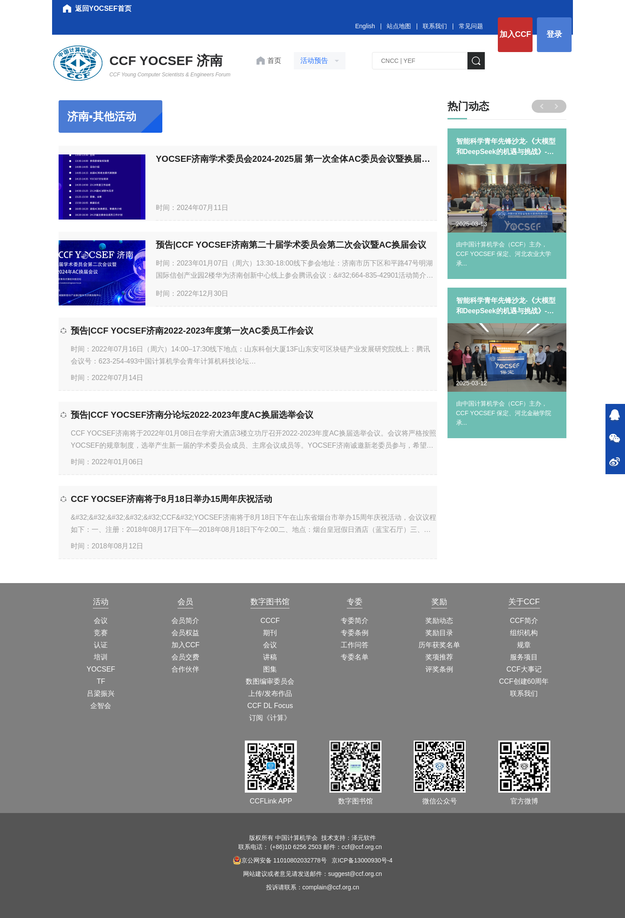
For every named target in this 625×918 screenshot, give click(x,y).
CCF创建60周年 (524, 681)
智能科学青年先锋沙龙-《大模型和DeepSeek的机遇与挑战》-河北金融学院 (506, 306)
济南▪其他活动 (101, 116)
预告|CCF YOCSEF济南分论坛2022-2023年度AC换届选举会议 (192, 415)
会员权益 (185, 632)
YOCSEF (101, 669)
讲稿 (270, 657)
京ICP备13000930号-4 (362, 860)
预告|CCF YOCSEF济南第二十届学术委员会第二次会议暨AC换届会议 (291, 244)
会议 (101, 620)
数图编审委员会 (270, 681)
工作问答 (354, 645)
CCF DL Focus (270, 705)
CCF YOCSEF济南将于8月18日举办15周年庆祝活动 (171, 499)
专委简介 (354, 620)
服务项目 (524, 657)
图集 (270, 669)
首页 (274, 60)
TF (101, 681)
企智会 (100, 705)
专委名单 (354, 657)
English (365, 26)
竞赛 (101, 632)
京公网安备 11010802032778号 (280, 860)
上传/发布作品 (270, 693)
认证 (101, 645)
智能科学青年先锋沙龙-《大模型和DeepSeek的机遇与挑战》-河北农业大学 (506, 147)
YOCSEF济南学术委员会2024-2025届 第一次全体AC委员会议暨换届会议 (296, 159)
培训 (101, 657)
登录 (554, 34)
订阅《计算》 (270, 717)
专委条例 (354, 632)
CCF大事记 (524, 669)
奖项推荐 (439, 657)
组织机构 (524, 632)
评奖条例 (439, 669)
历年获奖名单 (439, 645)
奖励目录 (439, 632)
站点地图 (399, 26)
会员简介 (185, 620)
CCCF (270, 620)
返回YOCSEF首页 (103, 8)
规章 (524, 645)
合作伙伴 (185, 669)
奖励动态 (439, 620)
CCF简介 (524, 620)
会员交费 (185, 657)
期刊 (270, 632)
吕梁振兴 (101, 693)
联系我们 (435, 26)
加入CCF (515, 34)
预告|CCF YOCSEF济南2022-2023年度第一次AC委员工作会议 (192, 330)
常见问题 (471, 26)
